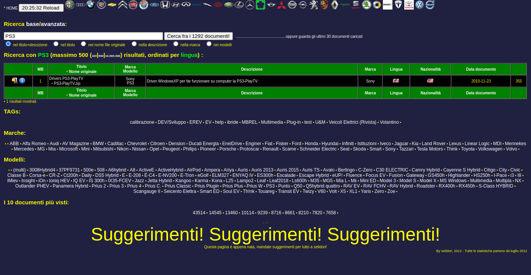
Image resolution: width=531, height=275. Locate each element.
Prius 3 (117, 186)
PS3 (130, 83)
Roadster (425, 186)
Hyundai (330, 143)
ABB (14, 143)
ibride (232, 122)
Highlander (459, 175)
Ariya (229, 170)
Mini (85, 149)
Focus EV (376, 175)
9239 (262, 212)
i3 (512, 175)
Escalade (286, 175)
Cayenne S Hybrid (461, 170)
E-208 (135, 175)
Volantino (389, 122)
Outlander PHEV (32, 186)
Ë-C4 (149, 175)
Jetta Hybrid (159, 180)
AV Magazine (75, 143)
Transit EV (288, 191)
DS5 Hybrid (106, 175)
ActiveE (146, 170)
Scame (289, 149)
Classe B (16, 175)
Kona (216, 180)
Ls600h (299, 180)
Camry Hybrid (425, 170)
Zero (379, 191)
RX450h (466, 186)
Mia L (341, 180)
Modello (130, 71)
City (503, 170)
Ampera (212, 170)
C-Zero (365, 170)
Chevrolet (137, 143)
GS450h (436, 175)
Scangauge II (146, 191)
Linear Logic (477, 143)
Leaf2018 (278, 180)
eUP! (337, 175)
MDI (497, 143)
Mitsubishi (103, 149)
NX (518, 180)
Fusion (396, 175)
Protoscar (249, 149)
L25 (230, 180)
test (307, 122)
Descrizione (252, 69)
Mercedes (24, 149)
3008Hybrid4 (42, 170)
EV (208, 122)
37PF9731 (69, 170)
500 (100, 56)
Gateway (415, 175)
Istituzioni (366, 143)
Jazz (139, 180)
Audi (54, 143)
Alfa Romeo (34, 143)
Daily (87, 175)
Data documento (481, 69)
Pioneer (208, 149)
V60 (322, 191)
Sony (130, 79)
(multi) (19, 170)
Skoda (359, 149)
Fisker (282, 143)
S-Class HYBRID (496, 186)
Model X (428, 180)
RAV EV (351, 186)
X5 (343, 191)
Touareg (266, 191)
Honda (311, 143)
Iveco (385, 143)
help (219, 122)
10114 (247, 212)
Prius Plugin (207, 186)
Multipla (504, 180)
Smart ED (210, 191)
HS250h (482, 175)
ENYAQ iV (242, 175)
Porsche (228, 149)
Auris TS (311, 170)
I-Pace (500, 175)
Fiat (269, 143)
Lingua (396, 69)
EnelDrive (232, 143)
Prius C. (153, 186)
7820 (317, 212)
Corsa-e (37, 175)
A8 (133, 170)
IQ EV (79, 180)
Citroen (157, 143)
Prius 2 (99, 186)
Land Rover (433, 143)
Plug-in (294, 122)
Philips (190, 149)
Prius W (255, 186)
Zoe (391, 191)
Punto (284, 186)
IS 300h (97, 180)
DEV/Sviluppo (172, 122)
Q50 (298, 186)
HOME (12, 8)
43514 (199, 212)
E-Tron (187, 175)
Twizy (308, 191)
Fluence (354, 175)
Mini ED (368, 180)
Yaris (366, 191)
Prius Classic (178, 186)
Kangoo (183, 180)
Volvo (511, 149)
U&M (320, 122)
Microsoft (68, 149)
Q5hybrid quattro (323, 186)
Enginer (253, 143)
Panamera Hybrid (70, 186)
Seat (345, 149)
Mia (51, 149)
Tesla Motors (430, 149)
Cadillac (115, 143)
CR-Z (54, 175)
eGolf (202, 175)
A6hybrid (117, 170)
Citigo (489, 170)
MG (41, 149)
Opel (154, 149)
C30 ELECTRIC (392, 170)
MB (40, 69)
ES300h (265, 175)
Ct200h (70, 175)
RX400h (447, 186)
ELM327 (220, 175)
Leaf (261, 180)
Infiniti (348, 143)
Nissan (139, 149)
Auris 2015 (288, 170)
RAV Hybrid (401, 186)
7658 (331, 212)
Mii (354, 180)
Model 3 (387, 180)
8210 (304, 212)
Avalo (328, 170)
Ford (296, 143)
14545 (215, 212)
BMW (98, 143)
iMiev (12, 180)
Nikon (123, 149)
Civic (515, 170)
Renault (270, 149)
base (32, 24)
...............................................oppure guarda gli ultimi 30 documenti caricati (299, 36)
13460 (231, 212)
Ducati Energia (204, 143)
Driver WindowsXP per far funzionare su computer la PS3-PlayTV (202, 81)
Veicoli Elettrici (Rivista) (352, 122)
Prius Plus (233, 186)
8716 (276, 212)
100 (94, 56)
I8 (519, 175)
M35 (314, 180)
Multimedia (272, 122)
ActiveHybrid (170, 170)
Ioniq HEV (59, 180)
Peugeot (171, 149)
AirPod (194, 170)
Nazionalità (431, 69)
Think (451, 149)
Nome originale (83, 72)
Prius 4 (134, 186)
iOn (42, 180)
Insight (28, 180)
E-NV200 (167, 175)
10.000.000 (112, 56)
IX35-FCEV (119, 180)
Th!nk (248, 191)
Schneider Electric (318, 149)
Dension (176, 143)
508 (101, 170)
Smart (376, 149)
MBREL (249, 122)
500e (88, 170)
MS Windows (453, 180)
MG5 (327, 180)
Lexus (455, 143)
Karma (201, 180)
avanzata (53, 24)
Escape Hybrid (314, 175)
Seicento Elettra (180, 191)
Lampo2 (245, 180)
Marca (130, 67)
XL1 (353, 191)
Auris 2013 (262, 170)
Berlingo (346, 170)
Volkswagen (490, 149)
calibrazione (142, 122)
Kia (415, 143)
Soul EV (231, 191)
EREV (195, 122)
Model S (407, 180)
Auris (242, 170)
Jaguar (401, 143)
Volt (333, 191)
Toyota (468, 149)
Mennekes (515, 143)
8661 (290, 212)
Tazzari (406, 149)
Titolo (81, 67)
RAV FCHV (374, 186)
